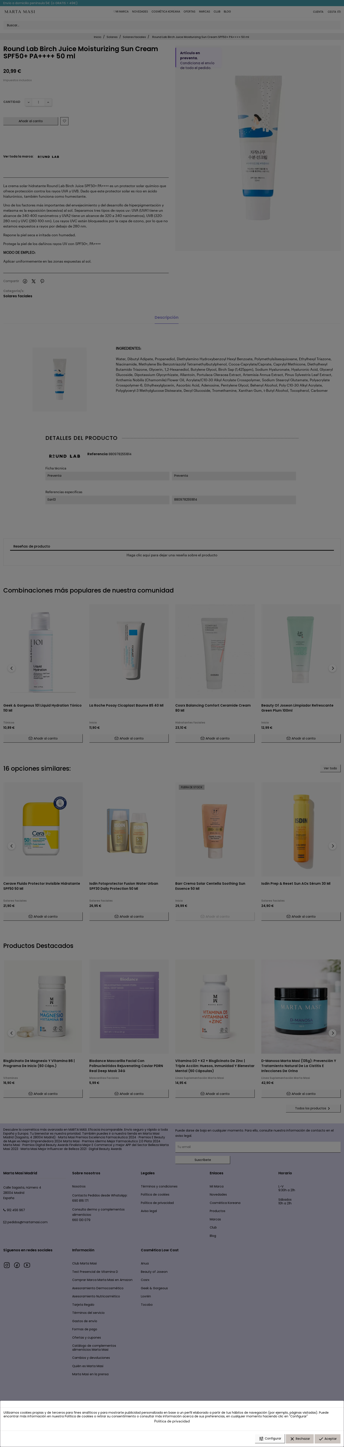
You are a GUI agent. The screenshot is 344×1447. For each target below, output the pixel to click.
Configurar (270, 1439)
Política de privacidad (172, 1421)
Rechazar (300, 1439)
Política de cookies (79, 1417)
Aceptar (327, 1439)
